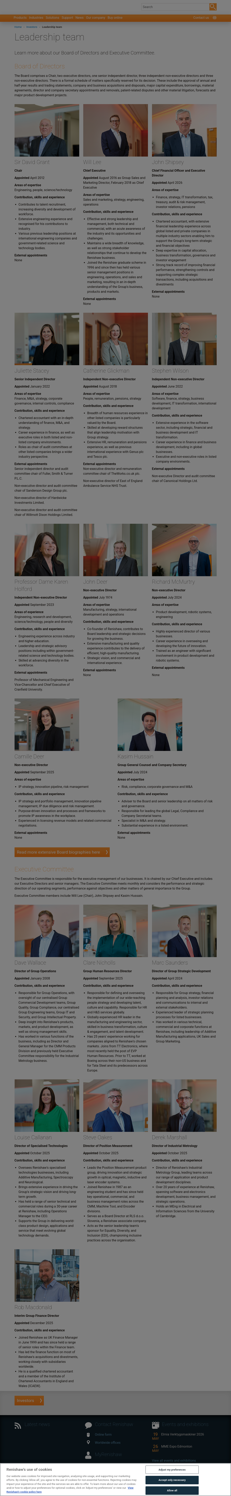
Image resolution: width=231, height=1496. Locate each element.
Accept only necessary (172, 1489)
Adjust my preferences (172, 1478)
